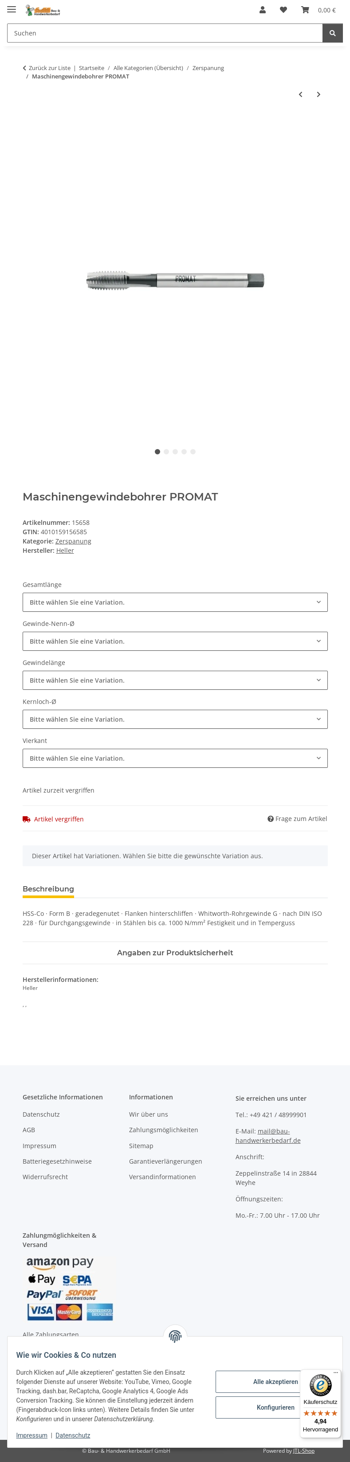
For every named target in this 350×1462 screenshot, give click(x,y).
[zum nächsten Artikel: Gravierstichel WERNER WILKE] (319, 94)
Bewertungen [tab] (113, 889)
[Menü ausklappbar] (11, 5)
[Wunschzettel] (283, 10)
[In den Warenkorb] (30, 123)
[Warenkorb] (318, 10)
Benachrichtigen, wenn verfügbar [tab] (215, 889)
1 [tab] (157, 451)
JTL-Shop (304, 1450)
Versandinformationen (162, 1177)
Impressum (37, 1435)
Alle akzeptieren (270, 1376)
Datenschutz (78, 1435)
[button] (262, 10)
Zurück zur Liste (50, 68)
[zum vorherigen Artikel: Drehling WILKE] (300, 94)
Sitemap (141, 1145)
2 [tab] (166, 451)
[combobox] (175, 602)
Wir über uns (148, 1114)
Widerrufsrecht (45, 1177)
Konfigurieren (270, 1402)
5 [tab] (193, 451)
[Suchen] (165, 33)
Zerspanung (73, 541)
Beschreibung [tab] (48, 889)
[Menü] (335, 1374)
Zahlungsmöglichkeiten (163, 1130)
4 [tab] (184, 451)
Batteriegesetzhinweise (57, 1161)
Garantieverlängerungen (165, 1161)
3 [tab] (175, 451)
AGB (29, 1130)
